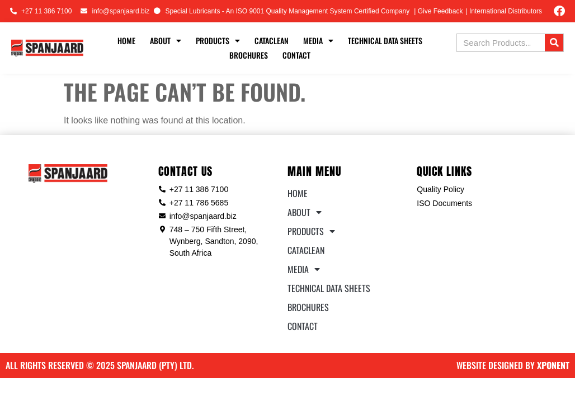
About (165, 41)
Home (126, 40)
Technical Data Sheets (385, 40)
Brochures (248, 55)
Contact (296, 55)
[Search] (554, 42)
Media (318, 41)
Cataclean (271, 40)
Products (218, 41)
